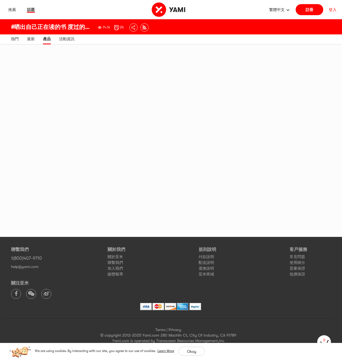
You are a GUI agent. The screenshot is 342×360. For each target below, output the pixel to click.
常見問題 (297, 257)
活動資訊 (66, 39)
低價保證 (297, 274)
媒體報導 (115, 274)
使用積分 (297, 262)
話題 (31, 9)
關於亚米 (115, 257)
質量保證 (297, 268)
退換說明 (206, 268)
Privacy (175, 329)
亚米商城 (206, 274)
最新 (31, 39)
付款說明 (206, 257)
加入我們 (115, 268)
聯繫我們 (115, 262)
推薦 (12, 9)
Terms (160, 329)
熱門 (15, 39)
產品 (47, 39)
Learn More (165, 351)
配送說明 (206, 262)
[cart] (324, 342)
